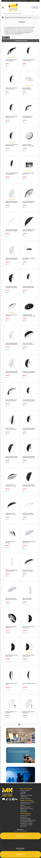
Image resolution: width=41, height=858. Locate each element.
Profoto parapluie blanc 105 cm (29, 684)
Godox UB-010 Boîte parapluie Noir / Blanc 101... (29, 344)
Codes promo (23, 797)
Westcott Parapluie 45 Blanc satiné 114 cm (29, 542)
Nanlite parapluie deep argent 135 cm (10, 627)
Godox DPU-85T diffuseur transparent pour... (11, 88)
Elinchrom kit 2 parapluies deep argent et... (29, 655)
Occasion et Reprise (25, 798)
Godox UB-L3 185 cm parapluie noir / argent (28, 570)
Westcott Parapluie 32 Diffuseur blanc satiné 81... (11, 599)
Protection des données (26, 821)
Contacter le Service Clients (27, 802)
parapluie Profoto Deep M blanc (23, 32)
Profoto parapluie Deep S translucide (11, 712)
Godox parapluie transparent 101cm (27, 88)
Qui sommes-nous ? (25, 815)
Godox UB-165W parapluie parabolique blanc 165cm (29, 485)
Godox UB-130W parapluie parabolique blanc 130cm (11, 457)
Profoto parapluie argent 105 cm (11, 684)
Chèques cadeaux (24, 790)
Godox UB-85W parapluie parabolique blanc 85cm (29, 287)
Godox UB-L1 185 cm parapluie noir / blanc (10, 514)
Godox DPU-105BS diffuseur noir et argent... (28, 145)
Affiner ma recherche (20, 40)
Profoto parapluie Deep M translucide (28, 712)
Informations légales (25, 818)
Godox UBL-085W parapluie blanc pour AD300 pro (29, 230)
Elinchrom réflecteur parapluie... (10, 542)
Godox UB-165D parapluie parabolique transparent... (11, 372)
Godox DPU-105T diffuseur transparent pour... (29, 60)
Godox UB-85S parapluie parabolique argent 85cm (11, 287)
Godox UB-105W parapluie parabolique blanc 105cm (29, 400)
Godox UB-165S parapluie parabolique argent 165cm (29, 457)
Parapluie (29, 17)
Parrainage (23, 792)
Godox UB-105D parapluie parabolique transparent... (11, 259)
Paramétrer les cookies (26, 823)
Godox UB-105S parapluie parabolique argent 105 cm (29, 372)
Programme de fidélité (26, 795)
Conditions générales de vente (28, 820)
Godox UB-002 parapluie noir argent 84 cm (11, 60)
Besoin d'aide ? (33, 1)
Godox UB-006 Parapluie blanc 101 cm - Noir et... (11, 400)
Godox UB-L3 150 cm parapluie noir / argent (10, 485)
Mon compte (23, 810)
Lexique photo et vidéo (26, 825)
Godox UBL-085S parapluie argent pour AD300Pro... (29, 202)
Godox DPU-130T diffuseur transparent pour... (11, 117)
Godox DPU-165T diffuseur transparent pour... (11, 145)
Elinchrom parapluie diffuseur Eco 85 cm (27, 599)
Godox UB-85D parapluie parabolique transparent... (11, 202)
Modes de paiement (25, 807)
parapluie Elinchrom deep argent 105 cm (14, 34)
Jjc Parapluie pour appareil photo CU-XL (29, 259)
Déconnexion (23, 811)
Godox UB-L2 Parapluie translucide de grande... (28, 514)
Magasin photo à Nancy (26, 808)
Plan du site (23, 826)
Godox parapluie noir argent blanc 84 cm (28, 117)
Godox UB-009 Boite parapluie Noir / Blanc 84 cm (29, 315)
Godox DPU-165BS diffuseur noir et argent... (11, 429)
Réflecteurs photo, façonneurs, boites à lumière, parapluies (15, 17)
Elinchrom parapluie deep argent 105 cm (11, 655)
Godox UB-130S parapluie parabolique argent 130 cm (29, 429)
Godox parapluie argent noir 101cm (28, 173)
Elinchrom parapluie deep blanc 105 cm (29, 627)
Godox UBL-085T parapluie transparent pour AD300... (11, 230)
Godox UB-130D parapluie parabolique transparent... (11, 344)
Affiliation (22, 793)
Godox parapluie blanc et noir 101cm (11, 315)
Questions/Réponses (25, 804)
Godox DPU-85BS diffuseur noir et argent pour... (11, 173)
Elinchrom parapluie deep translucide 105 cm (11, 570)
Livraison (22, 805)
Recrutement (23, 817)
